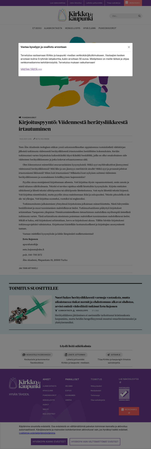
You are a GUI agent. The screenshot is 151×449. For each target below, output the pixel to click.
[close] (129, 47)
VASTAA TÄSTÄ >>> (31, 69)
